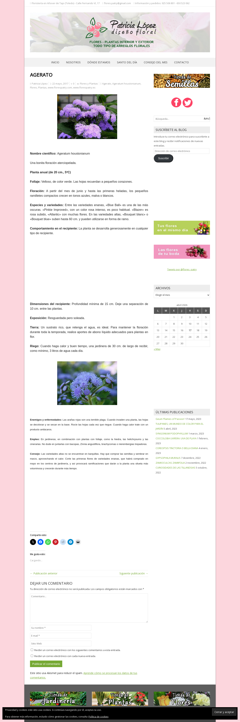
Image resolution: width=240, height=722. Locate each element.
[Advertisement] (89, 271)
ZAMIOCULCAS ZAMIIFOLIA (170, 462)
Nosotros (73, 62)
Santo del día (127, 62)
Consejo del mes (155, 62)
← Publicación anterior (43, 573)
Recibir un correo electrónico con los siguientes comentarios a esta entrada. (77, 650)
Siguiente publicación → (133, 573)
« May (157, 349)
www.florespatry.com (60, 87)
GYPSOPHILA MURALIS (168, 458)
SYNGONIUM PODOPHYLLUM (172, 433)
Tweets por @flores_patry (182, 269)
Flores (33, 87)
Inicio (55, 62)
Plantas (42, 87)
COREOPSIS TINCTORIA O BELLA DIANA (177, 448)
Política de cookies (98, 716)
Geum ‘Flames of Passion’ (170, 419)
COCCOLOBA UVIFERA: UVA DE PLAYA (176, 438)
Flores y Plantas (89, 83)
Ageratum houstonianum (126, 83)
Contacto (181, 62)
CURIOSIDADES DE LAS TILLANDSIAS (175, 467)
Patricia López (40, 83)
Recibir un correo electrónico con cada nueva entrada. (65, 656)
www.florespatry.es (84, 87)
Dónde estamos (98, 62)
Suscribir (163, 158)
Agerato (106, 83)
